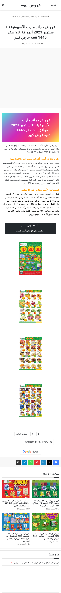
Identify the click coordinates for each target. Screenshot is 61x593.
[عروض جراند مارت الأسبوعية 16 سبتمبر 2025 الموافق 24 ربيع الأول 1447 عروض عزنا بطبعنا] (45, 489)
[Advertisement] (30, 78)
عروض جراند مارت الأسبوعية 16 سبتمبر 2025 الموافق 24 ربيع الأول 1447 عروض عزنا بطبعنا (45, 503)
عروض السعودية (33, 16)
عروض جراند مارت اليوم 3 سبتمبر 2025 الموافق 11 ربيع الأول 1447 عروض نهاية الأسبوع (46, 536)
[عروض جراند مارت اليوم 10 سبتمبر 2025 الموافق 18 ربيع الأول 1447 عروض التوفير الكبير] (16, 489)
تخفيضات (22, 149)
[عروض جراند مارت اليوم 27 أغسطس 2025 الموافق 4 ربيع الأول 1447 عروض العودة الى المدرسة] (16, 522)
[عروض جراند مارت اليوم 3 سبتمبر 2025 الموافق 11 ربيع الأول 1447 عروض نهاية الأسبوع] (45, 522)
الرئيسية (45, 16)
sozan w (37, 44)
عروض (32, 214)
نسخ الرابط (15, 442)
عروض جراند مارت (19, 16)
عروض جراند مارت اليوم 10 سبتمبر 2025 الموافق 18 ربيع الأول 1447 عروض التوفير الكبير (15, 503)
